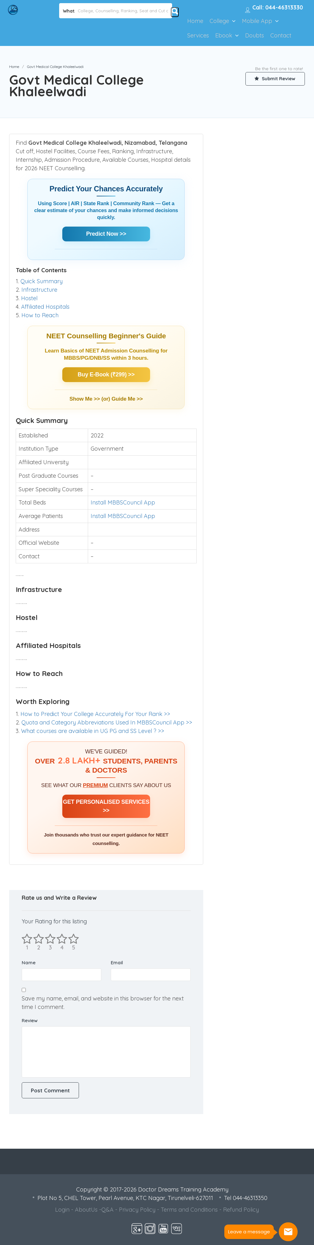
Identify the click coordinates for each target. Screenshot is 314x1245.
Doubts (254, 35)
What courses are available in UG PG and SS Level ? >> (92, 731)
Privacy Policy (137, 1209)
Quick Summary (41, 281)
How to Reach (40, 315)
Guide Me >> (127, 399)
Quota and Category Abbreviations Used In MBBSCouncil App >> (106, 722)
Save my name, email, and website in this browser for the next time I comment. (103, 1003)
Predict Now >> (106, 234)
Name (29, 963)
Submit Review (275, 79)
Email (117, 963)
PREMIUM (95, 785)
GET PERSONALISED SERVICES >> (106, 806)
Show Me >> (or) (91, 399)
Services (198, 35)
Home (195, 21)
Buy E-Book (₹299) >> (106, 374)
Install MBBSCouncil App (123, 502)
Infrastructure (39, 289)
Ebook (223, 35)
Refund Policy (241, 1209)
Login (62, 1209)
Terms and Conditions (189, 1209)
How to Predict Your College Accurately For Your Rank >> (95, 714)
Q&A (107, 1209)
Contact (280, 35)
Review (29, 1020)
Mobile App (257, 21)
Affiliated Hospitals (45, 306)
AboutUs (86, 1209)
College (219, 21)
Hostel (29, 298)
